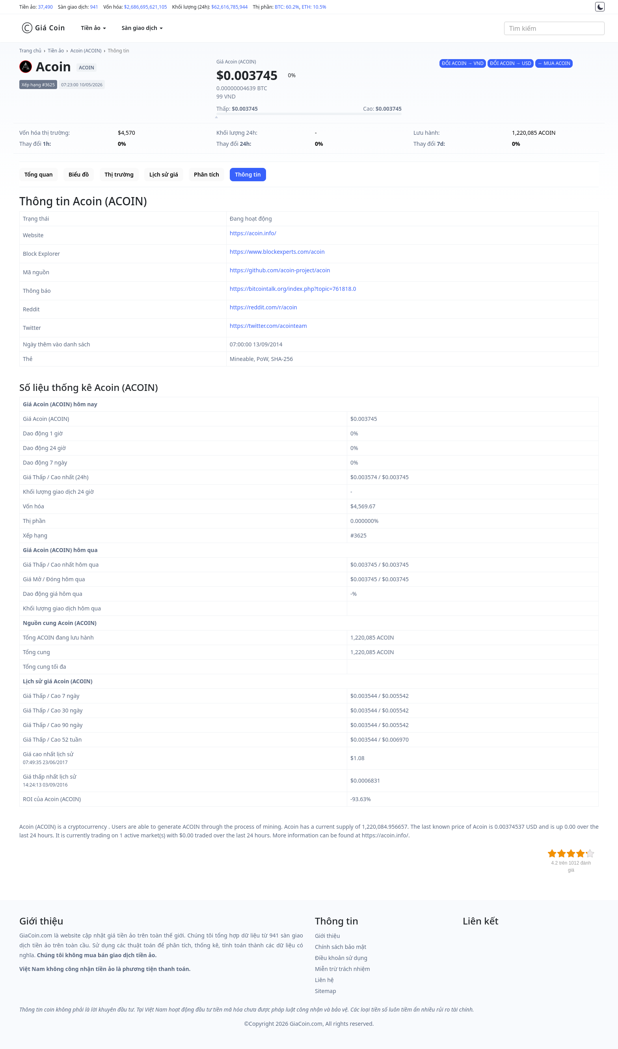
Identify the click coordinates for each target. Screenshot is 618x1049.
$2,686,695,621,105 (145, 7)
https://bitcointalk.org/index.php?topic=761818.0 (293, 288)
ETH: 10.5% (314, 7)
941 (94, 7)
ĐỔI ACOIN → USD (510, 63)
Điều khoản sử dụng (341, 958)
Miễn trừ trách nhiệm (342, 969)
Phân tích (206, 174)
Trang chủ (30, 50)
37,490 (45, 7)
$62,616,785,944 (229, 7)
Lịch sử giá (163, 174)
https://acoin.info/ (253, 233)
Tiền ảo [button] (93, 28)
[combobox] (554, 28)
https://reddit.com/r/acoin (263, 307)
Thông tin (118, 50)
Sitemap (325, 991)
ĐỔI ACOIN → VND (463, 63)
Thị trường (119, 174)
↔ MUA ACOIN (554, 63)
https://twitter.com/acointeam (268, 325)
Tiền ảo (56, 50)
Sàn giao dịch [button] (142, 28)
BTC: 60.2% (287, 7)
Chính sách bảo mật (340, 946)
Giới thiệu (327, 935)
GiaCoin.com (306, 1023)
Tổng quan (38, 174)
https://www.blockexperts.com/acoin (277, 251)
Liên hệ (324, 980)
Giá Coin (43, 28)
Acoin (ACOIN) (86, 50)
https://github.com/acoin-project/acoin (280, 270)
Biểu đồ (79, 174)
